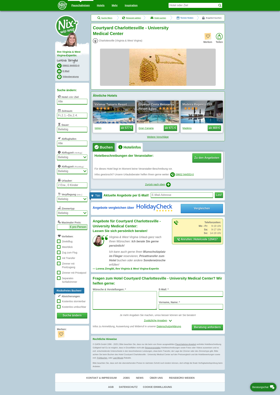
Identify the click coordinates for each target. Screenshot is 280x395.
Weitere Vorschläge (158, 136)
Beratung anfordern (207, 327)
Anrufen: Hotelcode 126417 (197, 239)
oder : (68, 96)
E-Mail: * (164, 289)
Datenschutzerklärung (169, 326)
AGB (111, 387)
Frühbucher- (102, 358)
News (139, 377)
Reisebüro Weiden (182, 377)
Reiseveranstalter (153, 348)
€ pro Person (78, 226)
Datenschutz (128, 387)
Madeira (187, 128)
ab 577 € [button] (126, 127)
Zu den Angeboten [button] (206, 157)
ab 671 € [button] (170, 127)
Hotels (101, 5)
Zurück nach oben (158, 184)
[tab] (104, 147)
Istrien (98, 128)
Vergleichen (202, 208)
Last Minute (118, 358)
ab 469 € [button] (214, 127)
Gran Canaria (146, 128)
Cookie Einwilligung (157, 387)
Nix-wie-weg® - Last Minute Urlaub (66, 26)
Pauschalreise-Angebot (185, 344)
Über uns (156, 377)
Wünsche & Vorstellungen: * (109, 289)
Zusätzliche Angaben (155, 320)
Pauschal (80, 5)
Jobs (126, 377)
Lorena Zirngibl (67, 60)
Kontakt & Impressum (101, 377)
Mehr (115, 5)
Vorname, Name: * (169, 302)
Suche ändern (72, 315)
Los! (219, 194)
